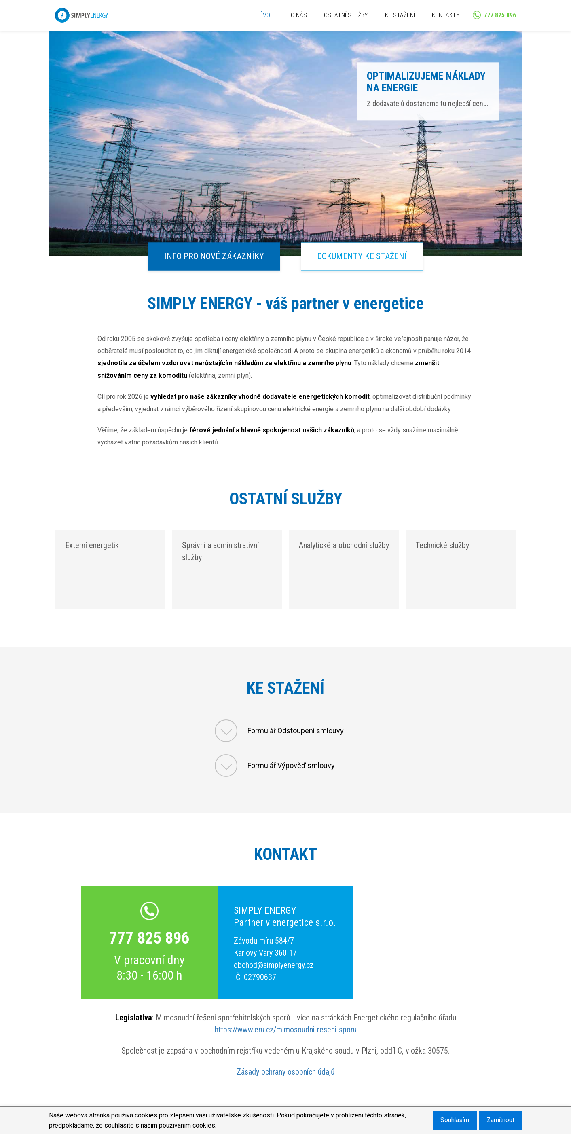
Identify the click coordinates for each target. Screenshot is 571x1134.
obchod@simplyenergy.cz (273, 965)
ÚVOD (266, 15)
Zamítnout (500, 1120)
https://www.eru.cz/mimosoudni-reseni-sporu (286, 1030)
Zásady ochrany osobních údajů (286, 1072)
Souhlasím (452, 1120)
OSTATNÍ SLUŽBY (346, 15)
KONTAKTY (446, 15)
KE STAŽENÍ (400, 15)
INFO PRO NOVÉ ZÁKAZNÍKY (212, 256)
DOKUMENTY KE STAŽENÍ (363, 256)
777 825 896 (149, 938)
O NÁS (299, 15)
